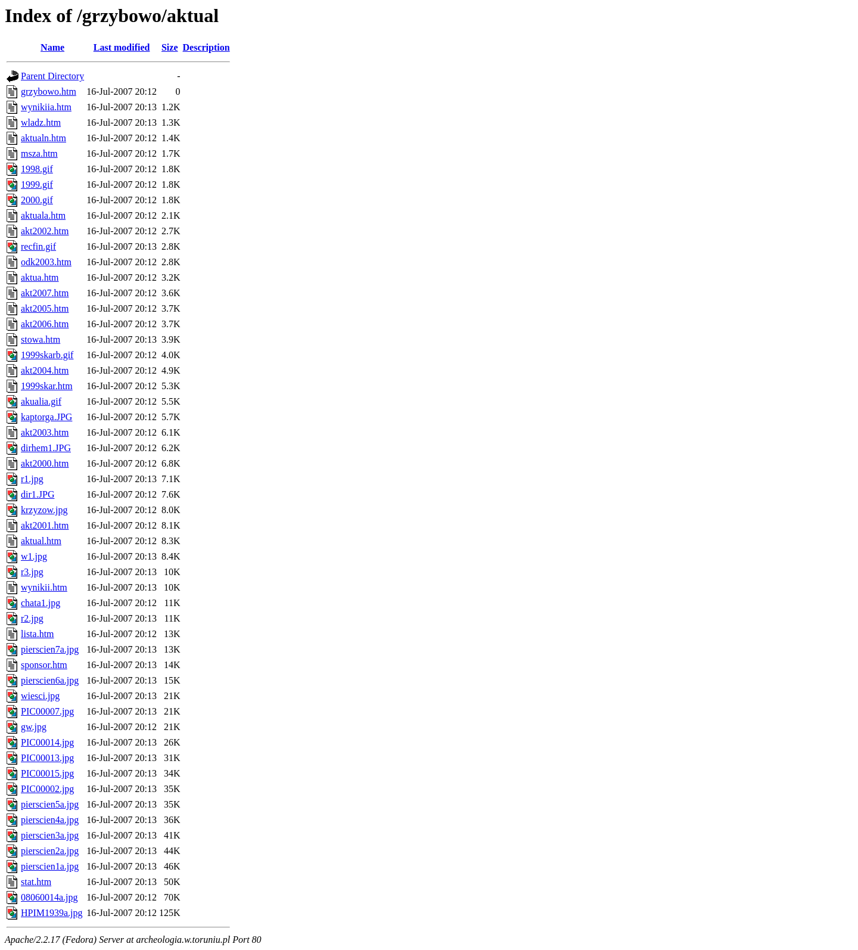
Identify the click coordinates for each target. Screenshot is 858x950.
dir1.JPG (37, 494)
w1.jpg (34, 556)
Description (206, 47)
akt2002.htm (45, 231)
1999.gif (37, 184)
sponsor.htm (44, 665)
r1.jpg (32, 479)
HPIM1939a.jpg (52, 913)
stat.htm (36, 882)
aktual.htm (41, 541)
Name (52, 47)
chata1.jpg (40, 603)
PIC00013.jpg (47, 758)
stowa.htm (40, 339)
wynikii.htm (44, 587)
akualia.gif (41, 401)
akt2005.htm (45, 308)
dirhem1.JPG (46, 448)
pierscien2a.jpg (50, 851)
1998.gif (37, 169)
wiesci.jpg (40, 696)
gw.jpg (33, 727)
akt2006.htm (45, 324)
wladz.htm (41, 122)
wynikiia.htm (46, 107)
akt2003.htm (45, 432)
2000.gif (37, 200)
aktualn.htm (43, 138)
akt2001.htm (45, 525)
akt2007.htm (45, 293)
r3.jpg (32, 572)
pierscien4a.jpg (50, 820)
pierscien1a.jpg (50, 866)
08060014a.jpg (49, 897)
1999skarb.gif (47, 355)
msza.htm (39, 153)
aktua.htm (40, 277)
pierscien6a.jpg (50, 680)
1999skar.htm (47, 386)
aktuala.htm (43, 215)
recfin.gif (38, 246)
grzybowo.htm (48, 91)
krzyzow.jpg (44, 510)
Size (169, 47)
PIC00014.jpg (47, 742)
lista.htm (37, 634)
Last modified (122, 47)
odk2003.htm (46, 262)
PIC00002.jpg (47, 789)
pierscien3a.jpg (50, 835)
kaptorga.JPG (46, 417)
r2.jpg (32, 618)
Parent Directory (52, 76)
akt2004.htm (45, 370)
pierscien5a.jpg (50, 804)
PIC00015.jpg (47, 773)
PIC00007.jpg (47, 711)
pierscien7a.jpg (50, 649)
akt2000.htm (45, 463)
